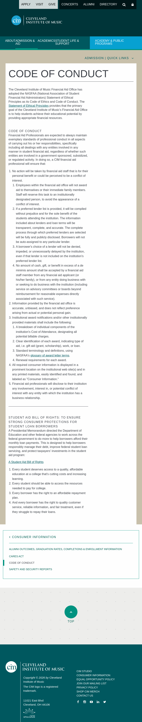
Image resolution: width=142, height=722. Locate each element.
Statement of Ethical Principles (29, 105)
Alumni (88, 4)
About (10, 40)
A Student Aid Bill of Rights (26, 462)
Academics (46, 40)
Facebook (78, 701)
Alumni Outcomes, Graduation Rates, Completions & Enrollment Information (65, 549)
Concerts (70, 4)
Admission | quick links (107, 58)
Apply (26, 4)
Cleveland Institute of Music (35, 667)
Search (124, 4)
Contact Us (85, 695)
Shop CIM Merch (88, 691)
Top (71, 614)
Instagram (84, 701)
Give (51, 4)
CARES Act (16, 556)
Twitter (104, 701)
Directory (108, 4)
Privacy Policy (87, 687)
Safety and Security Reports (30, 569)
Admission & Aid (25, 42)
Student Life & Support (67, 42)
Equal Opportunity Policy (96, 679)
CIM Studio (84, 671)
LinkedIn (98, 701)
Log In (132, 4)
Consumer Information (34, 537)
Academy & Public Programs (109, 42)
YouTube (91, 701)
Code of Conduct (22, 562)
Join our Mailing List (91, 683)
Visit (39, 4)
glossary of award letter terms (50, 355)
